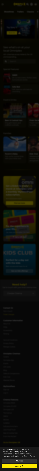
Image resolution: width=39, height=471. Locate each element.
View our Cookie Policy (25, 456)
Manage (19, 461)
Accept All (19, 466)
